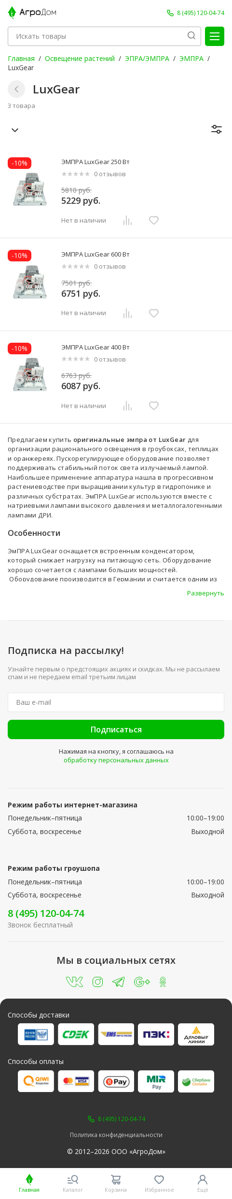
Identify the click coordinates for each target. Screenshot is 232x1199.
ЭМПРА (191, 58)
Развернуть (205, 593)
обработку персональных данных (116, 760)
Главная (21, 58)
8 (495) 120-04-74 (46, 913)
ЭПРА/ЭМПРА (147, 58)
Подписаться (116, 729)
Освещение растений (80, 58)
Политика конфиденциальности (116, 1135)
